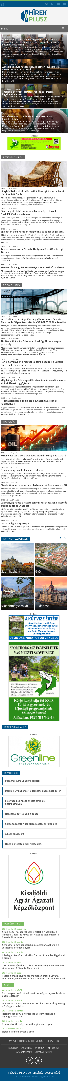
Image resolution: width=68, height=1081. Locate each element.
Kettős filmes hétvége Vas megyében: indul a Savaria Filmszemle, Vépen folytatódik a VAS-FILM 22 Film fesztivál (34, 320)
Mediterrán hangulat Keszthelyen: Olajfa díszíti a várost (32, 267)
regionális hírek (12, 157)
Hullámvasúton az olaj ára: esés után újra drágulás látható (33, 455)
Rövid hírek (11, 773)
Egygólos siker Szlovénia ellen (18, 1031)
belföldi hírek (11, 285)
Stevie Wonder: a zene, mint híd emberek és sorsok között (34, 485)
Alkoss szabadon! (14, 834)
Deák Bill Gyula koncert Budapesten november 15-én (33, 791)
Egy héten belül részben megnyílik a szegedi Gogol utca (32, 232)
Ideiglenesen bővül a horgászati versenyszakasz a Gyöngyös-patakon (28, 1015)
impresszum (54, 1047)
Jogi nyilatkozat (24, 1051)
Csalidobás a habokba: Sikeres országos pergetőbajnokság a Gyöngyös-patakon (33, 1005)
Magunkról (26, 1047)
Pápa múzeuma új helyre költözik (22, 781)
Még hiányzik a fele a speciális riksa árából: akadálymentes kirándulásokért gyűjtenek (34, 381)
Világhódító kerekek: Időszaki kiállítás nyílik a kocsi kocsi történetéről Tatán (32, 192)
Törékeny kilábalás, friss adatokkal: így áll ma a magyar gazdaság (31, 342)
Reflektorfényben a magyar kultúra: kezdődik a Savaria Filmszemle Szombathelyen (32, 363)
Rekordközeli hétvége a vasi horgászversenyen (27, 1024)
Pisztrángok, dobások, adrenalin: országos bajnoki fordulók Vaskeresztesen (29, 212)
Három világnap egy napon (15, 523)
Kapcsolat (40, 1047)
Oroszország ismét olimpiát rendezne (22, 470)
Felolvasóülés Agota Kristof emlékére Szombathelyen (25, 802)
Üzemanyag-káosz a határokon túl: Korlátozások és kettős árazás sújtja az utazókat (34, 504)
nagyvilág (9, 421)
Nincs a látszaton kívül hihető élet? (23, 844)
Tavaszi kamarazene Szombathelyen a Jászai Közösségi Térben (32, 250)
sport (8, 985)
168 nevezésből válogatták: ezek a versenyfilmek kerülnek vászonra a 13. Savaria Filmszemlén (33, 967)
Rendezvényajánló (15, 727)
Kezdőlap (13, 1047)
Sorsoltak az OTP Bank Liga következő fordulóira (31, 824)
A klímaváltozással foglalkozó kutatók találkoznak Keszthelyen (29, 402)
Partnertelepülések (15, 538)
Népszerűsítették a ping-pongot (22, 814)
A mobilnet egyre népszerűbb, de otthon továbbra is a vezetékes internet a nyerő (30, 946)
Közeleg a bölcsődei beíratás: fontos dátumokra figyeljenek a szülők (34, 956)
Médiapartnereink (43, 1051)
